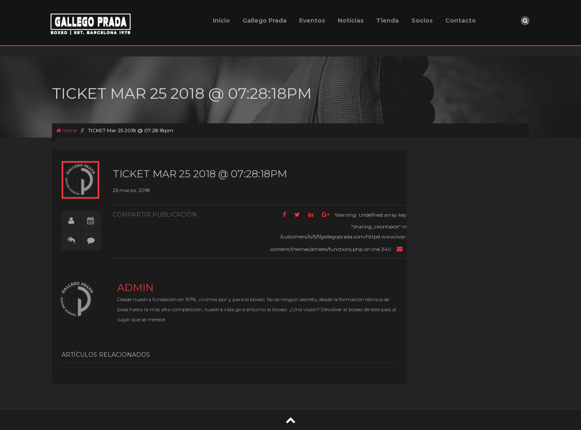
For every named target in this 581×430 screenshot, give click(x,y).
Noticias (351, 20)
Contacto (460, 20)
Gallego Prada (265, 20)
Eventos (312, 20)
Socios (422, 20)
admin (135, 288)
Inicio (221, 20)
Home (66, 130)
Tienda (387, 20)
